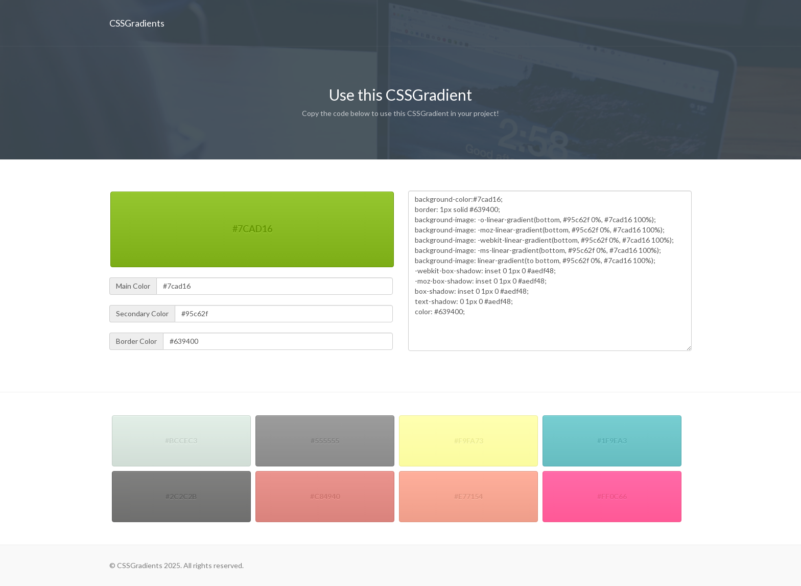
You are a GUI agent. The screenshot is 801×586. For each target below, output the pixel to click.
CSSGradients (136, 23)
